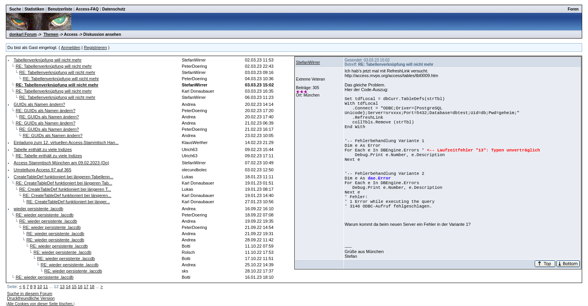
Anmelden (71, 47)
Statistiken (34, 9)
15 (74, 286)
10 (39, 286)
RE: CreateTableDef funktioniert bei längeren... (67, 195)
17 (86, 286)
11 (45, 286)
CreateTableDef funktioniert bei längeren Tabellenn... (63, 176)
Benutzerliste (60, 9)
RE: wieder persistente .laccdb (45, 215)
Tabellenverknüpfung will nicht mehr (47, 60)
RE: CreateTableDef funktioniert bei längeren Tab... (64, 183)
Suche (15, 9)
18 (92, 286)
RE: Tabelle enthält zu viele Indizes (49, 155)
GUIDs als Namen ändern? (39, 104)
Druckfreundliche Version (31, 298)
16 (80, 286)
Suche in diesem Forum (29, 293)
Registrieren (95, 47)
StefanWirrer (308, 62)
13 (62, 286)
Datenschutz (113, 9)
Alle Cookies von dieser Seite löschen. (40, 304)
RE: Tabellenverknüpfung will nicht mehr (54, 66)
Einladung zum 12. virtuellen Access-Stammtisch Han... (66, 142)
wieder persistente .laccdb (38, 208)
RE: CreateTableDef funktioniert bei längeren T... (65, 189)
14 (68, 286)
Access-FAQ (87, 9)
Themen (51, 34)
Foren (573, 9)
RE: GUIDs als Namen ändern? (45, 110)
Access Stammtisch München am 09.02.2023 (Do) (61, 162)
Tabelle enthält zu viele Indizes (43, 149)
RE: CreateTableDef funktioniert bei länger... (68, 201)
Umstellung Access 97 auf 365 (42, 169)
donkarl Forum (23, 34)
